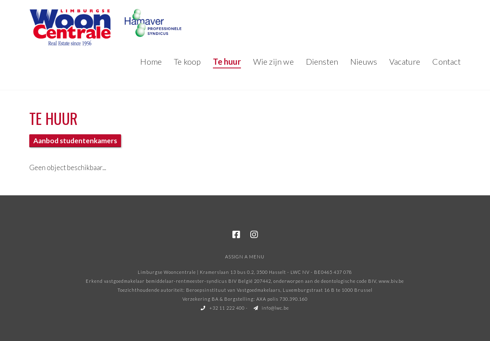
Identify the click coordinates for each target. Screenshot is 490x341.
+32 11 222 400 (223, 307)
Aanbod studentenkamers (75, 140)
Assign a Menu (245, 256)
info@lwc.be (271, 307)
